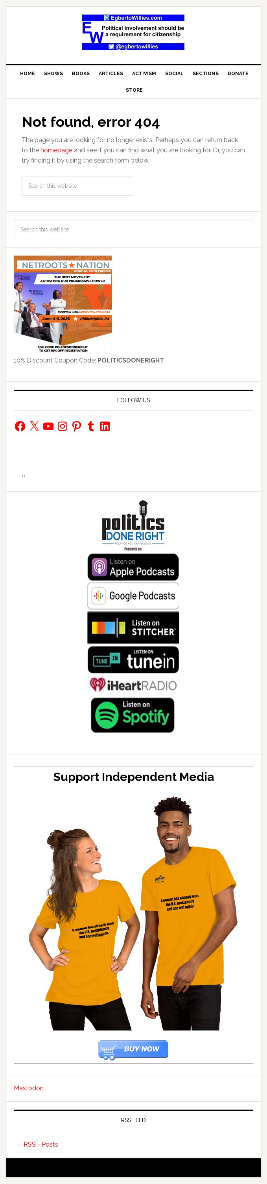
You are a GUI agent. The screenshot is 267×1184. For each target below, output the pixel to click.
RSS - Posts (41, 1144)
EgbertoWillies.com (133, 32)
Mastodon (29, 1088)
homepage (56, 150)
